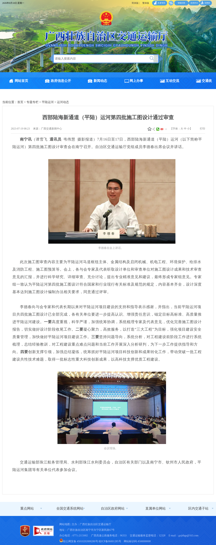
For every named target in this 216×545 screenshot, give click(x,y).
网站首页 (21, 81)
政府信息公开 (61, 81)
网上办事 (136, 81)
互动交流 (172, 81)
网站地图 (64, 524)
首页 (20, 102)
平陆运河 (48, 102)
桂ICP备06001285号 (110, 541)
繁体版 (145, 3)
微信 (157, 129)
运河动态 (63, 102)
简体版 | (135, 3)
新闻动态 (100, 81)
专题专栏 (32, 102)
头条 (161, 129)
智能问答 (181, 3)
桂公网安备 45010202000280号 (78, 541)
